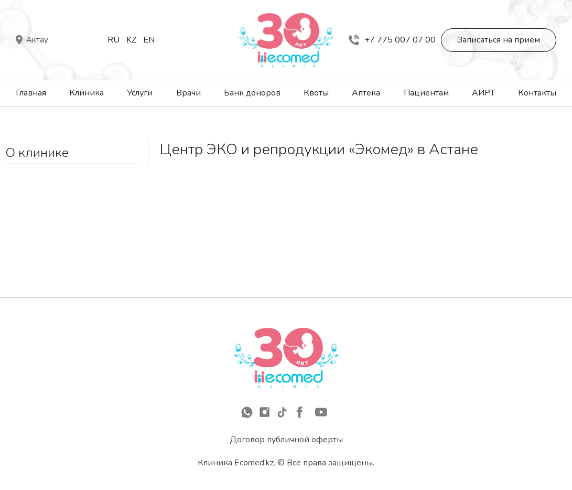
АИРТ (483, 93)
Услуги (140, 93)
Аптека (366, 93)
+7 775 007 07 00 (392, 40)
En (149, 40)
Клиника (86, 93)
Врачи (188, 93)
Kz (131, 40)
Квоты (316, 93)
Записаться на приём (498, 40)
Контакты (537, 93)
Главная (31, 93)
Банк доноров (252, 93)
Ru (113, 40)
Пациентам (426, 93)
